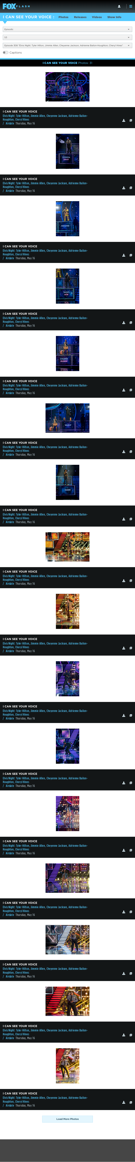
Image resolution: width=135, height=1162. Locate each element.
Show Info (115, 17)
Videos (98, 17)
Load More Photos (67, 1119)
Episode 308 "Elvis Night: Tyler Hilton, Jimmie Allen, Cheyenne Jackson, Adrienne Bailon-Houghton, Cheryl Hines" (66, 45)
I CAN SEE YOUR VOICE (27, 17)
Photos (64, 17)
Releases (80, 17)
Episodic (66, 29)
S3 (66, 37)
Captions (15, 52)
